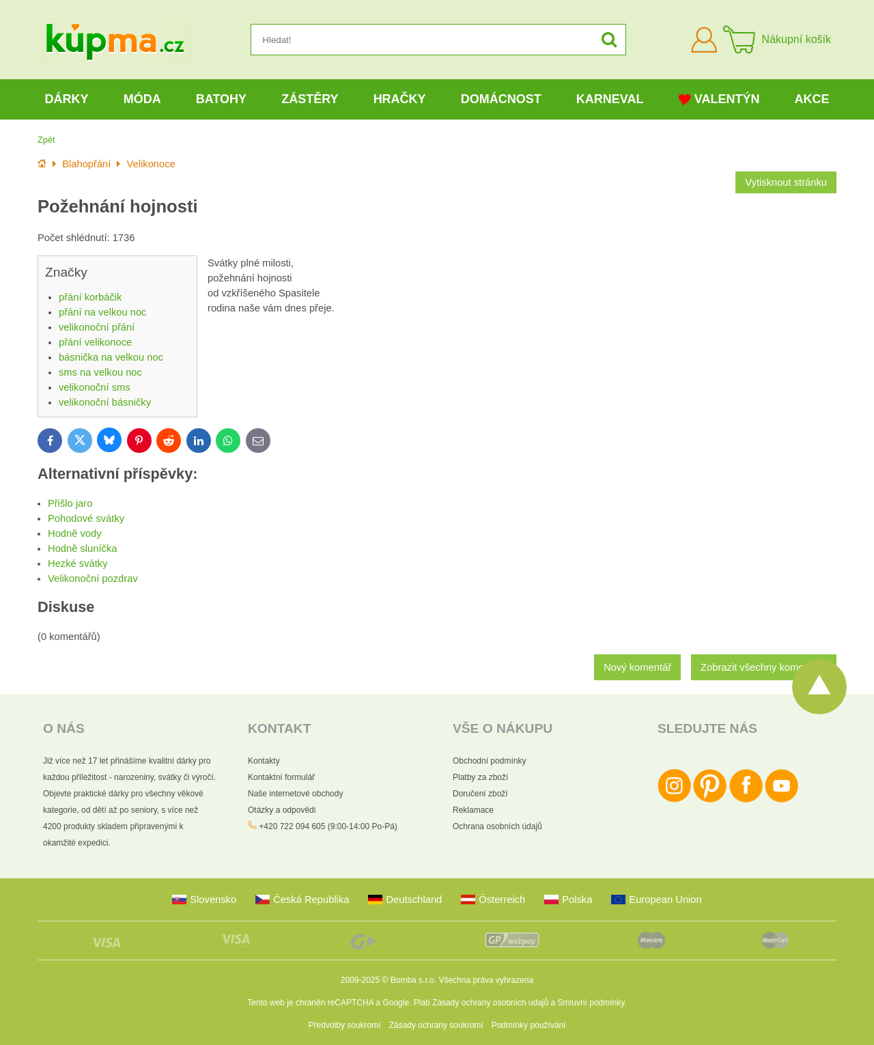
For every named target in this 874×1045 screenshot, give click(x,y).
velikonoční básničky (105, 402)
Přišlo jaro (70, 503)
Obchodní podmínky (489, 761)
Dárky (67, 99)
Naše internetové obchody (295, 793)
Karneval (610, 99)
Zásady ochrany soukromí (436, 1025)
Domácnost (501, 99)
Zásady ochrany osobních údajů (490, 1002)
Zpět (46, 140)
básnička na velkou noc (111, 357)
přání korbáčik (90, 297)
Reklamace (473, 810)
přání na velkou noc (102, 312)
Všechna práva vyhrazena (485, 980)
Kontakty (264, 761)
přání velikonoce (95, 342)
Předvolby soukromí (345, 1025)
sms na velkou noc (100, 372)
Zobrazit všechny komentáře (764, 667)
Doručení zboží (480, 793)
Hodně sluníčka (82, 548)
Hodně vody (75, 533)
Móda (142, 99)
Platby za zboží (480, 777)
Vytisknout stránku (786, 182)
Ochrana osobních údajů (497, 826)
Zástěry (309, 99)
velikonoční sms (94, 387)
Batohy (221, 99)
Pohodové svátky (86, 518)
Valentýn (719, 99)
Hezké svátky (78, 563)
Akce (812, 99)
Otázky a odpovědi (281, 810)
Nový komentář (637, 667)
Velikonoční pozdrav (93, 578)
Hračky (399, 99)
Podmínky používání (529, 1025)
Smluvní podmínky (591, 1002)
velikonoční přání (97, 327)
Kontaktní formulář (281, 777)
